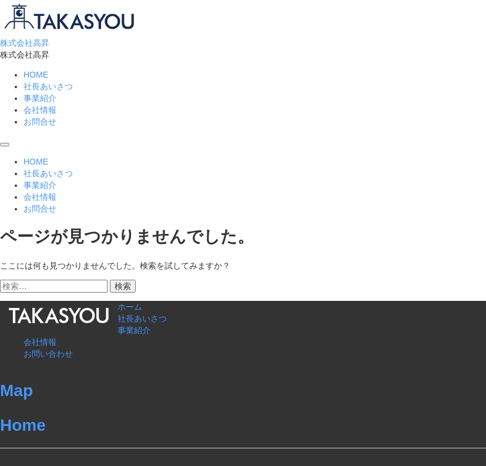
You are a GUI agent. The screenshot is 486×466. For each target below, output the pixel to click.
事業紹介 (40, 98)
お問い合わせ (48, 353)
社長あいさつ (48, 86)
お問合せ (40, 121)
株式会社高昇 (24, 43)
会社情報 (40, 110)
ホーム (130, 306)
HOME (36, 74)
